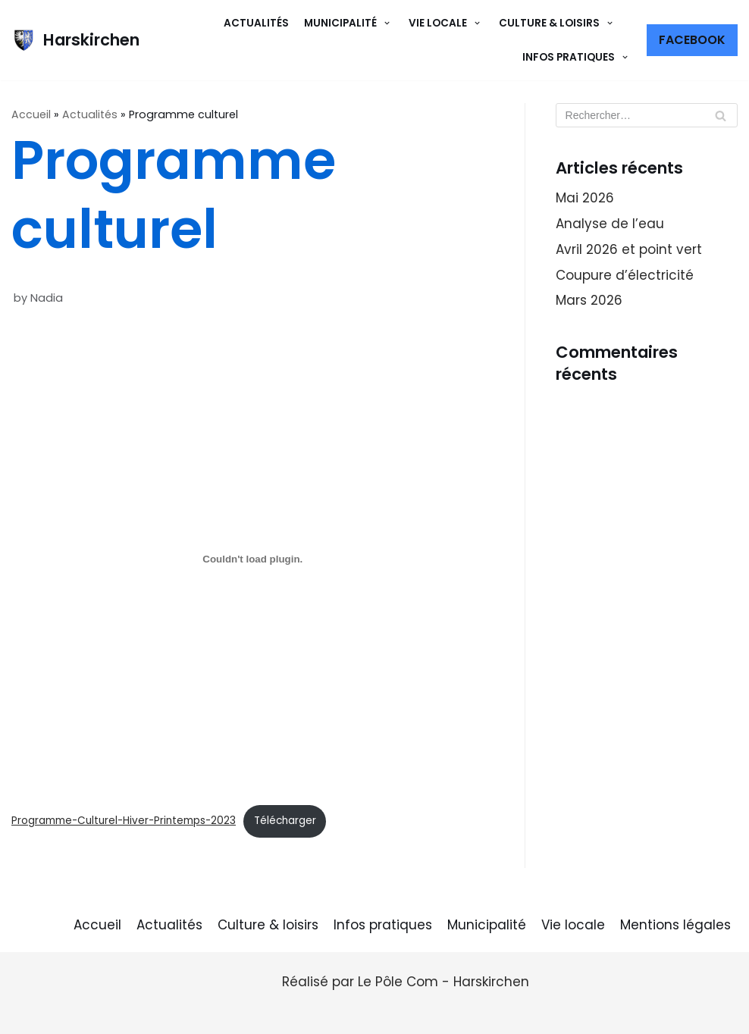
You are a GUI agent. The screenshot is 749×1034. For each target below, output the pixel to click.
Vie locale (573, 925)
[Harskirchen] (75, 40)
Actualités (256, 23)
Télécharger (285, 820)
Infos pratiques (383, 925)
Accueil (31, 114)
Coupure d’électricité (625, 275)
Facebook (692, 40)
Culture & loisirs (268, 925)
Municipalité (486, 925)
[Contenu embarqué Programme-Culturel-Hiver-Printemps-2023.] (252, 559)
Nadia (46, 298)
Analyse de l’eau (610, 224)
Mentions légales (675, 925)
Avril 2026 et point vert (629, 249)
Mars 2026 (589, 300)
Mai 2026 (585, 198)
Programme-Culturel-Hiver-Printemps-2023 (123, 820)
